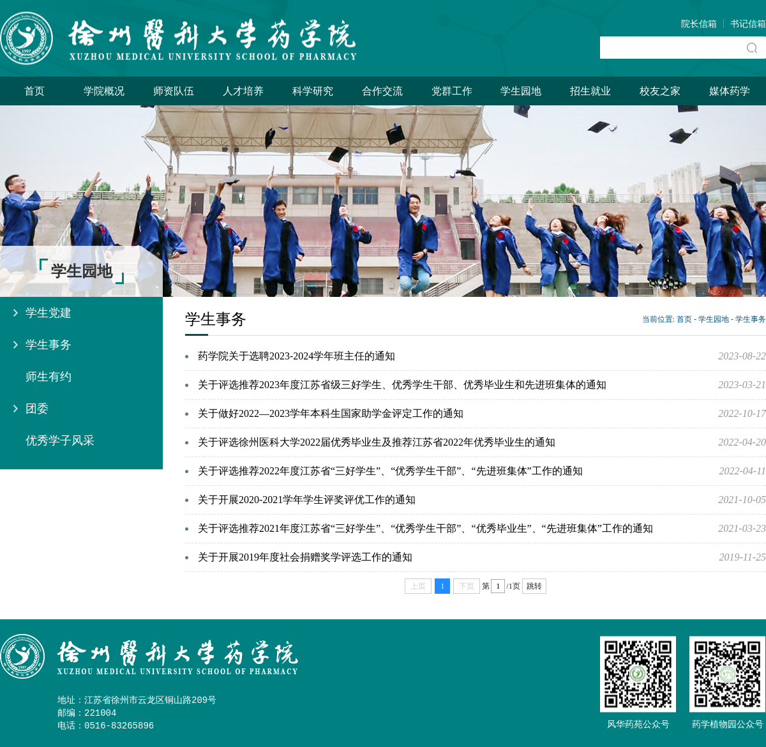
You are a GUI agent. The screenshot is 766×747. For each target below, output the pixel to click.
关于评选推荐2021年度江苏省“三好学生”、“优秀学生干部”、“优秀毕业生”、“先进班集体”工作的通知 (425, 528)
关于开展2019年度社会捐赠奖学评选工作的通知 (305, 557)
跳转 (534, 586)
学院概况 (104, 91)
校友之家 (660, 91)
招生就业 (590, 91)
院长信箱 (699, 24)
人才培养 (243, 91)
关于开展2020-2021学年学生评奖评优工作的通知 (307, 499)
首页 (34, 91)
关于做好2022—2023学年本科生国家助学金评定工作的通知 (330, 413)
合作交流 (382, 91)
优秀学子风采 (60, 440)
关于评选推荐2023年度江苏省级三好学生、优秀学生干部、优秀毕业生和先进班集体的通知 (402, 384)
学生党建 (48, 312)
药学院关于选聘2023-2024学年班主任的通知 (296, 356)
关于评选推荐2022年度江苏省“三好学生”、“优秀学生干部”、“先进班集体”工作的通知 (390, 470)
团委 (37, 408)
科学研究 (312, 91)
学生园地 (520, 91)
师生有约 (48, 376)
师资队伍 (173, 91)
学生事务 (48, 344)
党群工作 (452, 91)
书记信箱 (748, 24)
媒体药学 (729, 91)
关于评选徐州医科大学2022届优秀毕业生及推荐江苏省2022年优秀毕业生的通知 (376, 442)
